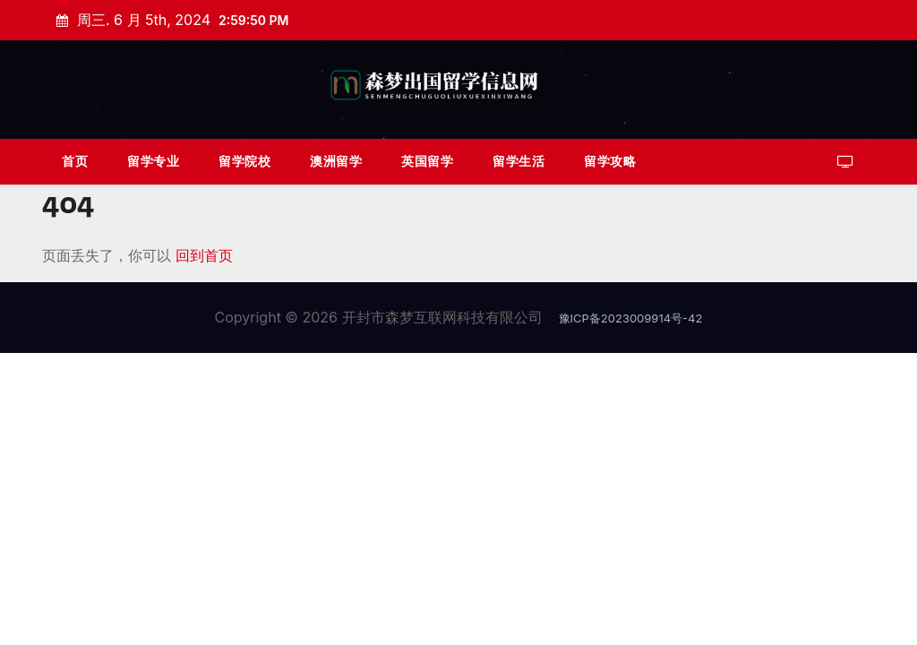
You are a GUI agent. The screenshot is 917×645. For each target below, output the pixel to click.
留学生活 (518, 160)
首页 (75, 160)
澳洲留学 (336, 160)
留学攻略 (610, 160)
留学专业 (153, 160)
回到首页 (204, 255)
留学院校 (244, 160)
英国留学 (427, 160)
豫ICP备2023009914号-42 (631, 318)
